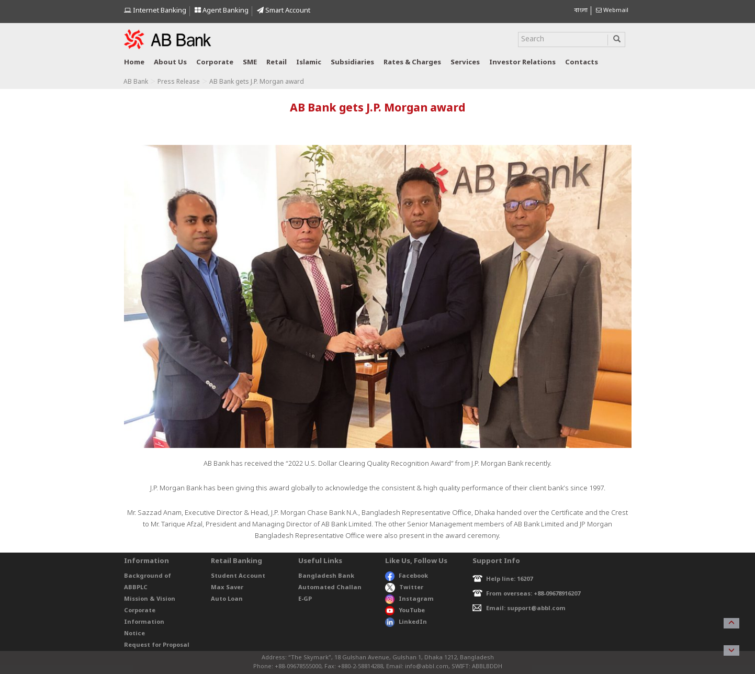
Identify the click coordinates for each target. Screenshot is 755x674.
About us (170, 62)
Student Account (238, 576)
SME (250, 62)
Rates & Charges (412, 62)
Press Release (178, 82)
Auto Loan (227, 599)
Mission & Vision (149, 599)
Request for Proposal (156, 645)
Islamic (308, 62)
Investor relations (522, 62)
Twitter (404, 587)
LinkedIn (406, 622)
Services (465, 62)
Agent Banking (222, 10)
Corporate (214, 62)
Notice (134, 633)
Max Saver (227, 587)
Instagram (409, 599)
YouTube (405, 610)
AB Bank (135, 82)
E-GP (305, 599)
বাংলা (581, 10)
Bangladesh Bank (326, 576)
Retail (276, 62)
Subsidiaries (352, 62)
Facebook (406, 576)
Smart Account (283, 10)
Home (134, 62)
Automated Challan (330, 587)
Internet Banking (155, 10)
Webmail (612, 10)
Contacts (581, 62)
